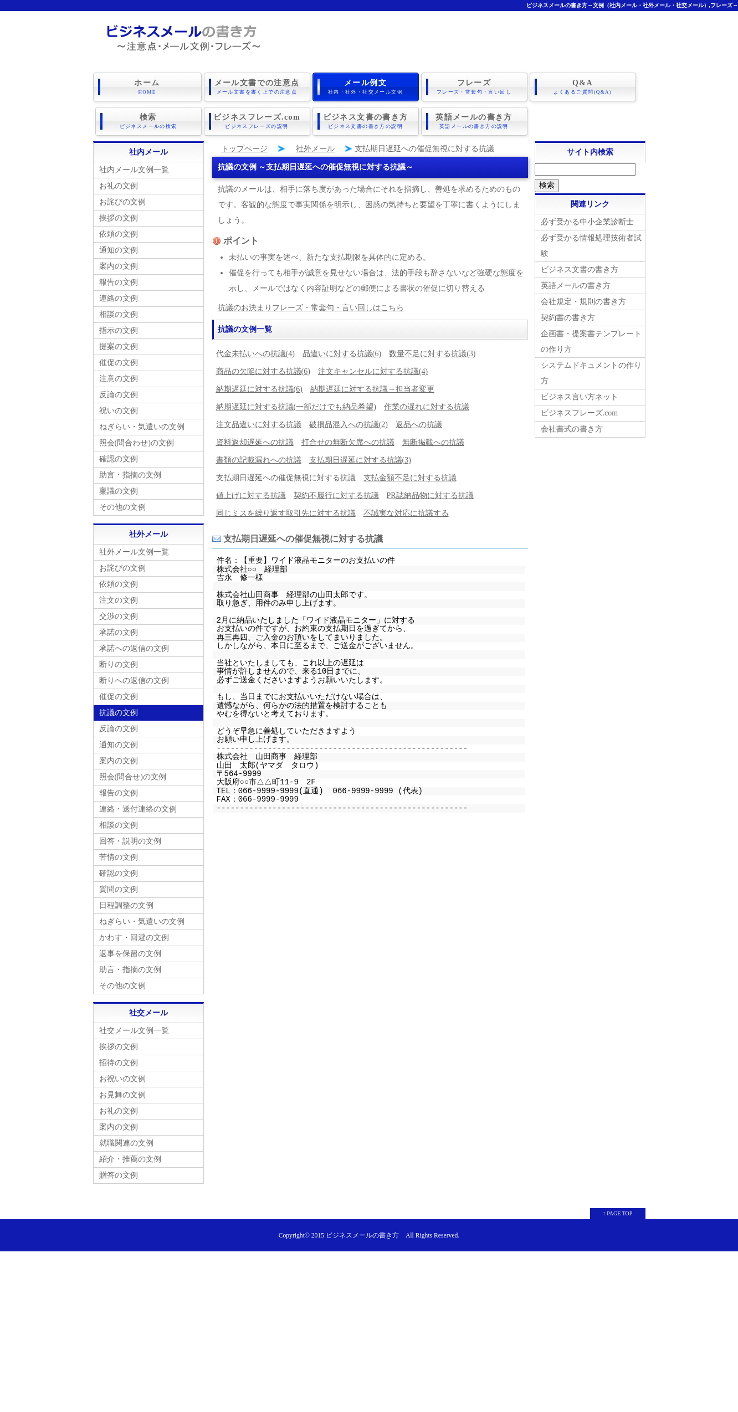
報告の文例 (118, 282)
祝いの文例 (118, 411)
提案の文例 (118, 346)
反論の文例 (118, 395)
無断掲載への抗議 (433, 442)
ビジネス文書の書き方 (365, 121)
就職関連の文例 (126, 1143)
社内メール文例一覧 (134, 170)
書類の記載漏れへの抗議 (258, 460)
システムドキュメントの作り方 (591, 373)
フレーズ (474, 87)
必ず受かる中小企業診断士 (587, 222)
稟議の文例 (118, 491)
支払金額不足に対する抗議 (410, 478)
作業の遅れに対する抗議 (426, 407)
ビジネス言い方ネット (579, 397)
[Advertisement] (369, 1328)
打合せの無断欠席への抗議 (347, 442)
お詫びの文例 (122, 202)
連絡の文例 (118, 298)
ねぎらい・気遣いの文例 (141, 427)
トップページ (244, 149)
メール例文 (365, 87)
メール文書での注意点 (257, 87)
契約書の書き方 (568, 318)
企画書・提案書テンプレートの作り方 (591, 341)
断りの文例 (118, 664)
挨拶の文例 (118, 218)
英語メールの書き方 (474, 121)
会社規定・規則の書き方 (583, 301)
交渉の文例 (118, 616)
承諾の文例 (118, 632)
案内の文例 (118, 266)
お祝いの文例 (122, 1079)
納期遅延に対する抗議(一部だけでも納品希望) (296, 407)
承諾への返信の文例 (134, 648)
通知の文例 (118, 250)
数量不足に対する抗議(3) (432, 354)
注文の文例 (118, 600)
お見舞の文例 (122, 1095)
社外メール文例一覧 (134, 552)
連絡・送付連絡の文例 (138, 809)
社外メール (315, 149)
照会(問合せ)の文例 (132, 777)
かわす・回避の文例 (134, 937)
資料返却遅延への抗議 (255, 442)
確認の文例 (118, 459)
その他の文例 (122, 507)
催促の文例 (118, 362)
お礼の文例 (118, 186)
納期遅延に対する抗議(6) (259, 389)
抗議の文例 (118, 712)
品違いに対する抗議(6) (342, 354)
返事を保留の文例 (130, 953)
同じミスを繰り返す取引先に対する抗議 (286, 513)
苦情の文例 (118, 857)
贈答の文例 (118, 1175)
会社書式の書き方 (572, 429)
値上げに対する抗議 (251, 495)
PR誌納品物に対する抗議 (430, 495)
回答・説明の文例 (130, 841)
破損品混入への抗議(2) (348, 424)
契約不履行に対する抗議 (336, 495)
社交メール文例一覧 (134, 1030)
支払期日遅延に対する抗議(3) (360, 460)
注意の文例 (118, 378)
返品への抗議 (419, 424)
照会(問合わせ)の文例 (136, 443)
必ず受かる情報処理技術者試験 (591, 246)
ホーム (147, 87)
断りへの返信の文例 (134, 680)
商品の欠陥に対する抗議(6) (263, 371)
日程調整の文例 (126, 905)
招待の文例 (118, 1063)
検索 (148, 121)
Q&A (583, 87)
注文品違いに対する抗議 (258, 424)
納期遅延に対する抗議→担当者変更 (372, 389)
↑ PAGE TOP (618, 1213)
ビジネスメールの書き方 (362, 1235)
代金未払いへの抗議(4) (255, 354)
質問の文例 (118, 889)
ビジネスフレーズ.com (257, 121)
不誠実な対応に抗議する (406, 513)
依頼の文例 (118, 234)
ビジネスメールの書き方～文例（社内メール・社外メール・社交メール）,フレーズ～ (632, 5)
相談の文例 (118, 314)
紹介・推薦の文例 (130, 1159)
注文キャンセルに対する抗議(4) (373, 371)
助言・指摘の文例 (130, 475)
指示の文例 (118, 330)
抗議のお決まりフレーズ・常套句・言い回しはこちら (311, 308)
